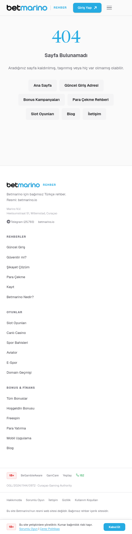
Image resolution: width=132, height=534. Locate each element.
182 (80, 475)
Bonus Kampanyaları (42, 99)
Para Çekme (16, 277)
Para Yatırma (16, 428)
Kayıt (10, 287)
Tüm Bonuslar (17, 398)
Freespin (13, 418)
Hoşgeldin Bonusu (21, 408)
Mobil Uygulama (19, 438)
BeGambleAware (31, 475)
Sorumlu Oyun (35, 500)
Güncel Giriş (16, 247)
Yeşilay (67, 475)
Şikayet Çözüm (18, 267)
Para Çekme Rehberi (90, 99)
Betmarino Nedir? (20, 297)
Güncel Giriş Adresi (81, 85)
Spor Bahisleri (17, 342)
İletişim (94, 114)
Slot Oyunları (42, 114)
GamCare (52, 475)
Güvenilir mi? (17, 257)
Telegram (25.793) (20, 222)
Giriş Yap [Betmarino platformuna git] (87, 7)
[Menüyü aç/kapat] (109, 8)
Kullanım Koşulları (86, 500)
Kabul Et (114, 527)
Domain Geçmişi (19, 372)
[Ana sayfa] (37, 8)
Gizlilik (66, 500)
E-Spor (12, 362)
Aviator (12, 352)
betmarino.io (27, 200)
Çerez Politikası (50, 529)
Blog (71, 114)
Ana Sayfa (43, 85)
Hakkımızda (14, 500)
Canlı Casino (16, 333)
